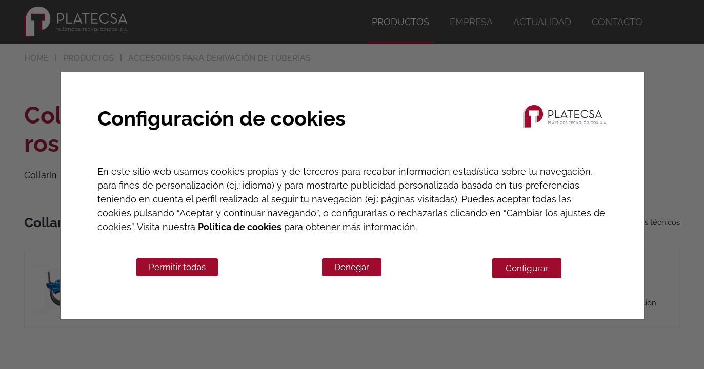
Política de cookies (239, 226)
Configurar (527, 268)
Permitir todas (177, 267)
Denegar (351, 267)
